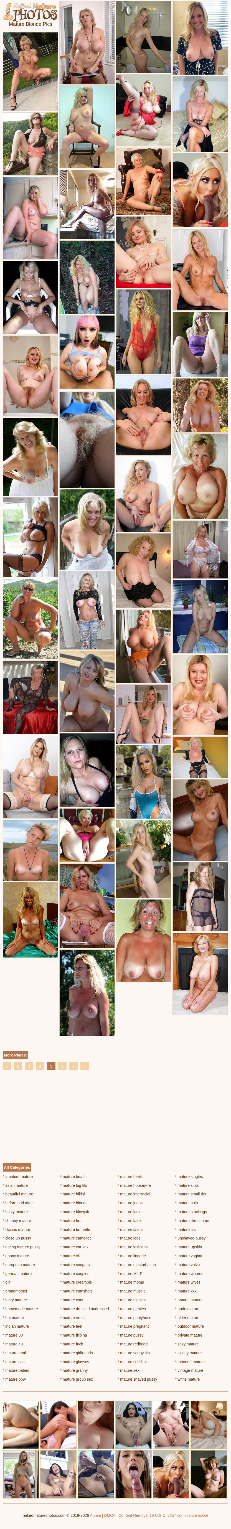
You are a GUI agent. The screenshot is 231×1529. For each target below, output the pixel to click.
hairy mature (15, 1300)
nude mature (187, 1309)
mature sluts (187, 1185)
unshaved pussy (190, 1238)
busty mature (15, 1212)
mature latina (130, 1229)
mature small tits (190, 1194)
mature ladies (130, 1212)
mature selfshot (132, 1362)
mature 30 (13, 1335)
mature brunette (75, 1229)
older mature (187, 1317)
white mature (187, 1379)
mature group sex (76, 1379)
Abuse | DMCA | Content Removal (119, 1515)
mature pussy (130, 1335)
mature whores (189, 1273)
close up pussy (17, 1238)
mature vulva (187, 1265)
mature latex (129, 1220)
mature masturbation (137, 1265)
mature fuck (71, 1344)
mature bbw (14, 1379)
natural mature (189, 1300)
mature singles (189, 1176)
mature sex (128, 1370)
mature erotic (72, 1317)
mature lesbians (133, 1247)
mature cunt (71, 1300)
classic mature (16, 1229)
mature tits (185, 1229)
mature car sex (74, 1247)
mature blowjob (74, 1212)
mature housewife (134, 1185)
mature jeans (130, 1203)
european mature (19, 1265)
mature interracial (134, 1194)
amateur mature (18, 1176)
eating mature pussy (21, 1247)
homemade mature (20, 1309)
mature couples (74, 1273)
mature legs (129, 1238)
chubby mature (17, 1220)
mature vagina (188, 1256)
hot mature (13, 1317)
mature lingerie (132, 1256)
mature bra (71, 1220)
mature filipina (73, 1335)
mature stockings (191, 1212)
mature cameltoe (76, 1238)
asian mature (15, 1185)
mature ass (14, 1362)
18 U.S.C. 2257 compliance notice (178, 1515)
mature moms (131, 1282)
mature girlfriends (76, 1353)
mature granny (74, 1370)
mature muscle (132, 1291)
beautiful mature (18, 1194)
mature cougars (75, 1265)
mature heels (130, 1176)
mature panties (132, 1309)
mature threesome (192, 1220)
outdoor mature (189, 1326)
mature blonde (74, 1203)
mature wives (187, 1282)
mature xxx (186, 1291)
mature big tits (73, 1185)
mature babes (16, 1370)
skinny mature (188, 1353)
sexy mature (187, 1344)
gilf (6, 1282)
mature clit (70, 1256)
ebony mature (16, 1256)
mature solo (186, 1203)
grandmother (15, 1291)
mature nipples (132, 1300)
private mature (188, 1335)
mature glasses (74, 1362)
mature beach (73, 1176)
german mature (17, 1273)
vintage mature (189, 1370)
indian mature (16, 1326)
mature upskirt (188, 1247)
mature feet (71, 1326)
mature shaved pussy (137, 1379)
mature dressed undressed (84, 1309)
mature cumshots (76, 1291)
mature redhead (133, 1344)
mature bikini (72, 1194)
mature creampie (76, 1282)
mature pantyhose (134, 1317)
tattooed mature (190, 1362)
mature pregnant (133, 1326)
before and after (18, 1203)
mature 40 (13, 1344)
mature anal (14, 1353)
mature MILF (130, 1273)
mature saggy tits (134, 1353)
